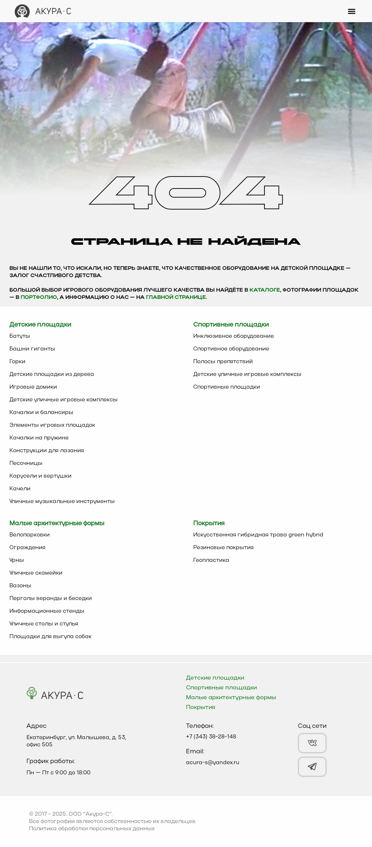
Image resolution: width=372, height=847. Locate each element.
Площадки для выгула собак (50, 637)
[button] (351, 11)
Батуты (19, 336)
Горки (17, 362)
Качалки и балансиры (41, 413)
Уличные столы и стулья (43, 624)
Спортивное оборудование (231, 349)
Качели (20, 489)
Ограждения (27, 548)
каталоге (265, 290)
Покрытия (200, 707)
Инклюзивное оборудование (233, 336)
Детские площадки (215, 678)
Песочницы (26, 463)
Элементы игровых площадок (52, 425)
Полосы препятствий (223, 362)
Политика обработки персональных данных (91, 829)
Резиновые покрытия (223, 548)
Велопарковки (29, 535)
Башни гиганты (32, 349)
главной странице (176, 297)
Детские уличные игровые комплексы (63, 400)
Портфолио (39, 297)
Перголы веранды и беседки (50, 598)
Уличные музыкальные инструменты (62, 501)
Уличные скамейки (35, 573)
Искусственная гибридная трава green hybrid (258, 535)
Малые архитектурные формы (231, 698)
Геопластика (211, 560)
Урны (16, 560)
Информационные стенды (46, 611)
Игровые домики (33, 387)
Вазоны (20, 586)
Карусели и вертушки (40, 476)
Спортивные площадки (226, 387)
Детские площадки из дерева (51, 374)
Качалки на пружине (39, 438)
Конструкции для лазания (46, 451)
